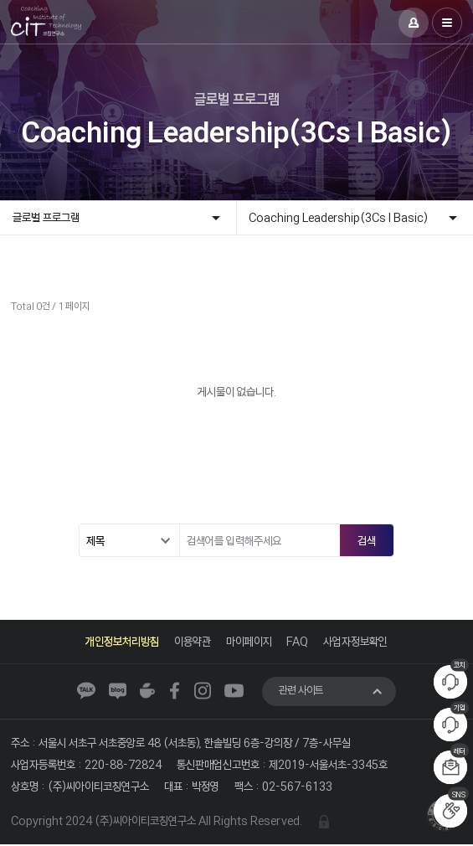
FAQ (298, 641)
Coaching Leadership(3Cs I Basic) (339, 217)
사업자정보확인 (356, 641)
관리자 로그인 (324, 821)
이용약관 (192, 641)
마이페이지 (249, 641)
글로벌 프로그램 (46, 217)
